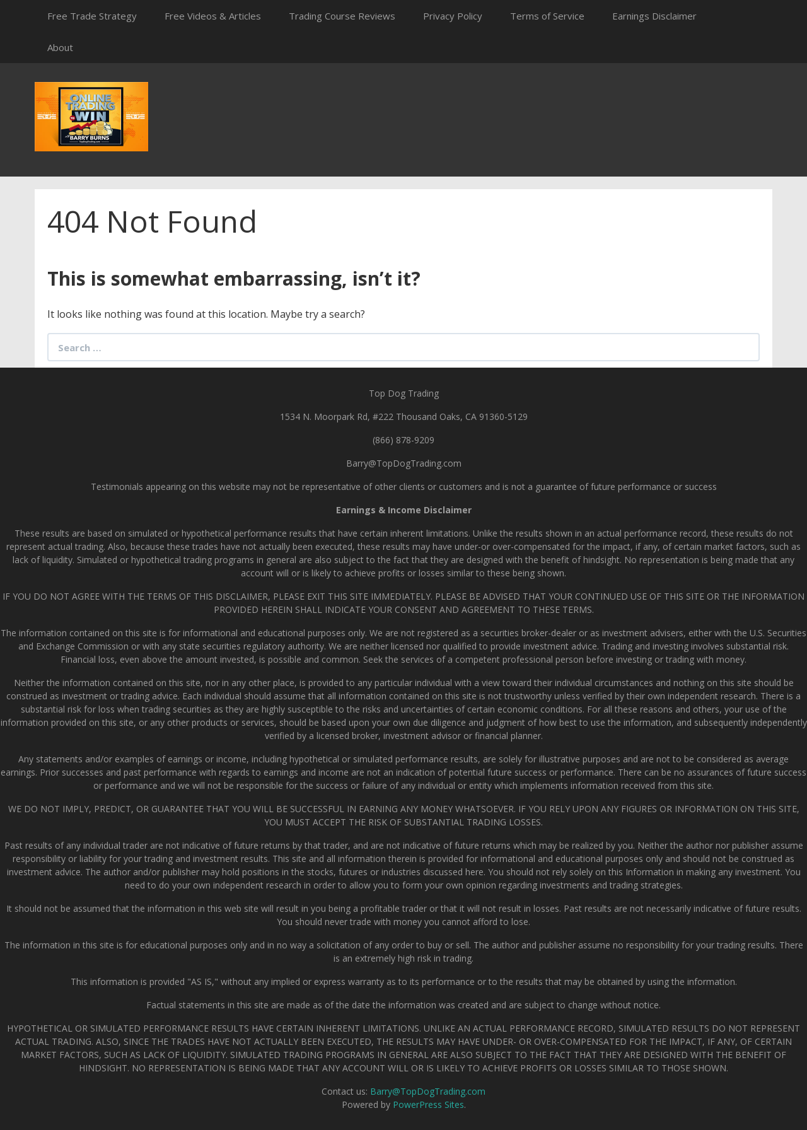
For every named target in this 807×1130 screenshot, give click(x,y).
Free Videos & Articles (213, 15)
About (60, 47)
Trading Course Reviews (342, 15)
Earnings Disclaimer (654, 15)
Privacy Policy (452, 15)
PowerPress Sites (428, 1104)
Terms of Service (547, 15)
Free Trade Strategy (92, 15)
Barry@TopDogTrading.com (427, 1091)
